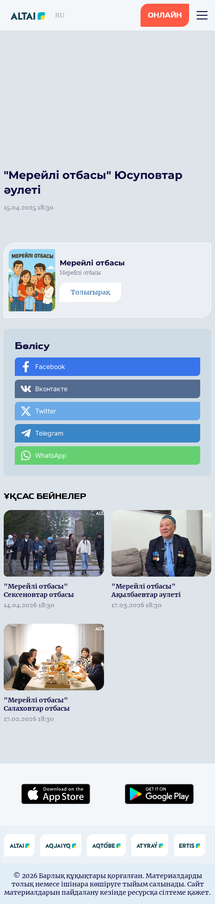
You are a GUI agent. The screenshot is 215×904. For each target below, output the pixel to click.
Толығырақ (90, 292)
